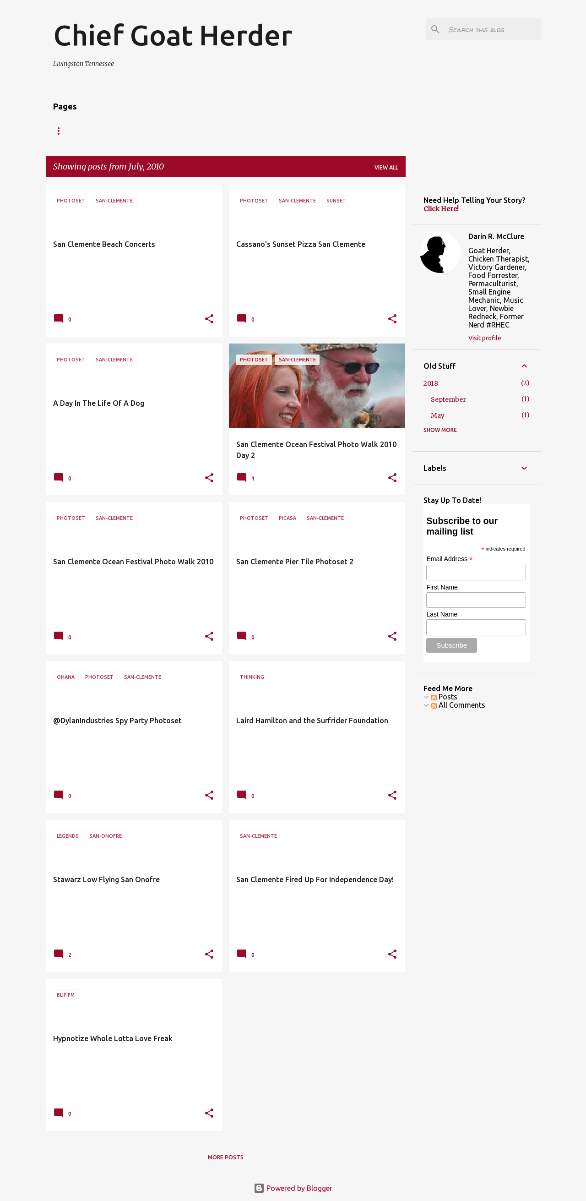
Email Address (449, 559)
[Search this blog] (493, 29)
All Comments (458, 705)
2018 (430, 383)
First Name (441, 587)
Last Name (441, 614)
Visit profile (484, 338)
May (438, 415)
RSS (130, 131)
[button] (209, 319)
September (448, 399)
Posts (444, 697)
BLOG (298, 131)
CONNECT (170, 131)
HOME (62, 131)
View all (386, 167)
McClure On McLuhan (237, 131)
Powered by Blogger (293, 1188)
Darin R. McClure (496, 236)
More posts (226, 1157)
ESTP (98, 131)
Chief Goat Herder (172, 35)
